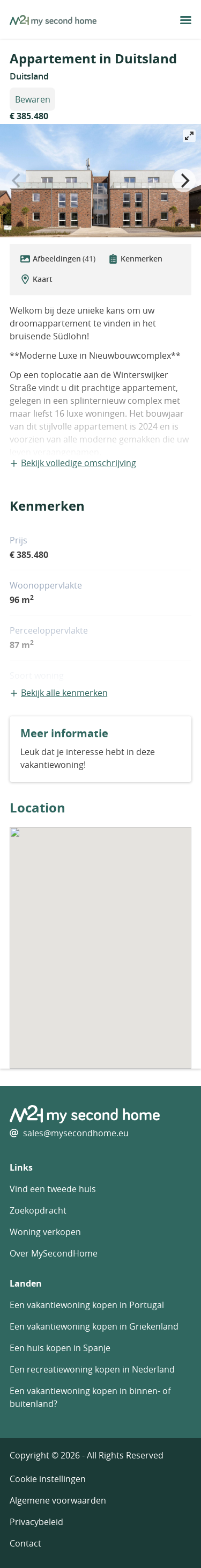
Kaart (36, 279)
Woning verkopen (45, 1232)
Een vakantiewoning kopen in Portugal (87, 1305)
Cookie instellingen (48, 1479)
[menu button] (185, 20)
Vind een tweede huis (53, 1189)
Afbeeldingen (57, 259)
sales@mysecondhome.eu (76, 1133)
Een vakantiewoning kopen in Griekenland (94, 1326)
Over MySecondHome (54, 1253)
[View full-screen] (189, 135)
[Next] (184, 180)
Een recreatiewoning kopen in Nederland (92, 1369)
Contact (25, 1543)
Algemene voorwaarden (58, 1500)
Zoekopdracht (38, 1210)
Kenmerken (135, 258)
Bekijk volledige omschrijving (73, 463)
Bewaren (32, 99)
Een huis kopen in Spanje (60, 1348)
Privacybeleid (36, 1522)
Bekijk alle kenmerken (59, 693)
